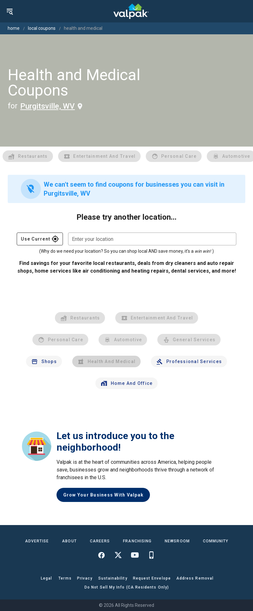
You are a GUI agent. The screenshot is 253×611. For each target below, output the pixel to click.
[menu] (9, 11)
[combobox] (152, 239)
